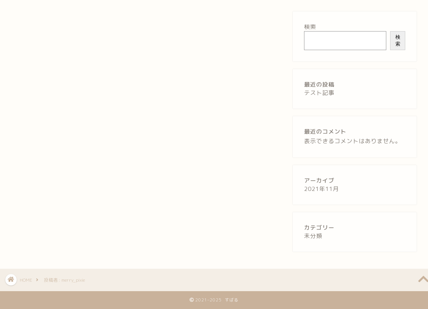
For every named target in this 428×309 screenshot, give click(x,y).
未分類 (313, 236)
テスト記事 (319, 93)
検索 (310, 27)
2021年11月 (321, 189)
